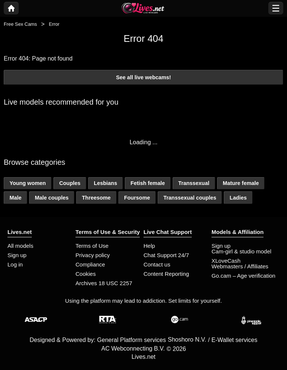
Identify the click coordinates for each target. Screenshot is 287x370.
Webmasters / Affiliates (240, 266)
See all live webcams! (143, 77)
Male (15, 198)
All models (20, 246)
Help (149, 246)
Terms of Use (91, 246)
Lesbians (105, 183)
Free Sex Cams (20, 24)
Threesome (96, 198)
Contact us (157, 264)
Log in (15, 264)
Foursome (137, 198)
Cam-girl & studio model (241, 251)
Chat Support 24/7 (166, 255)
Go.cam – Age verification (243, 275)
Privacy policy (92, 255)
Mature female (241, 183)
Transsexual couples (189, 198)
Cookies (85, 274)
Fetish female (147, 183)
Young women (27, 183)
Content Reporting (166, 274)
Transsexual (193, 183)
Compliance (90, 264)
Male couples (51, 198)
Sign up (17, 255)
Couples (69, 183)
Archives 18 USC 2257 (103, 283)
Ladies (238, 198)
